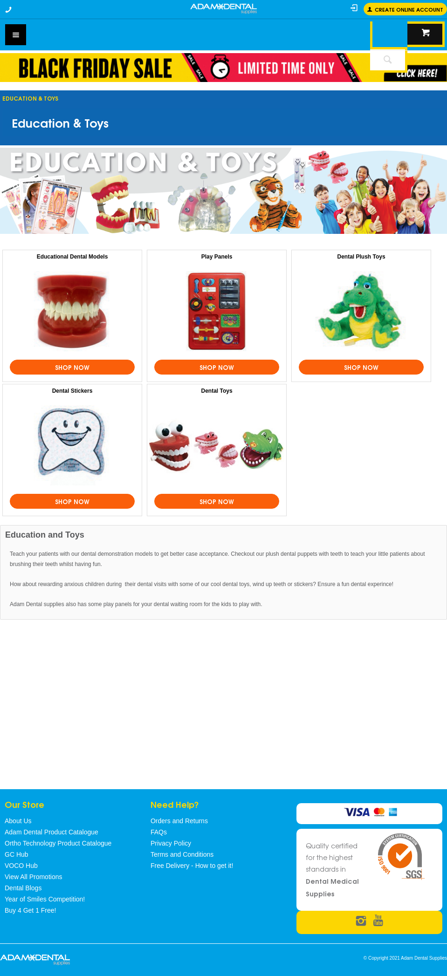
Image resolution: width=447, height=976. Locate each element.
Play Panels (217, 256)
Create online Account (409, 9)
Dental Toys (216, 391)
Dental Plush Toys (361, 256)
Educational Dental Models (72, 256)
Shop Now (72, 367)
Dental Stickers (72, 391)
